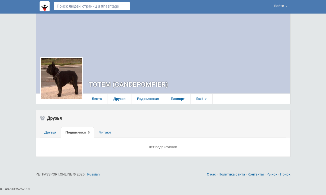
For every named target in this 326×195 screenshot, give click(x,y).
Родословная (148, 99)
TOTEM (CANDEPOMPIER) (128, 84)
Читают (105, 132)
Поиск (285, 174)
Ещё (201, 99)
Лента (97, 99)
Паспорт (178, 99)
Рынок (272, 174)
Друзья (120, 99)
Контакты (256, 174)
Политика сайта (232, 174)
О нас (212, 174)
